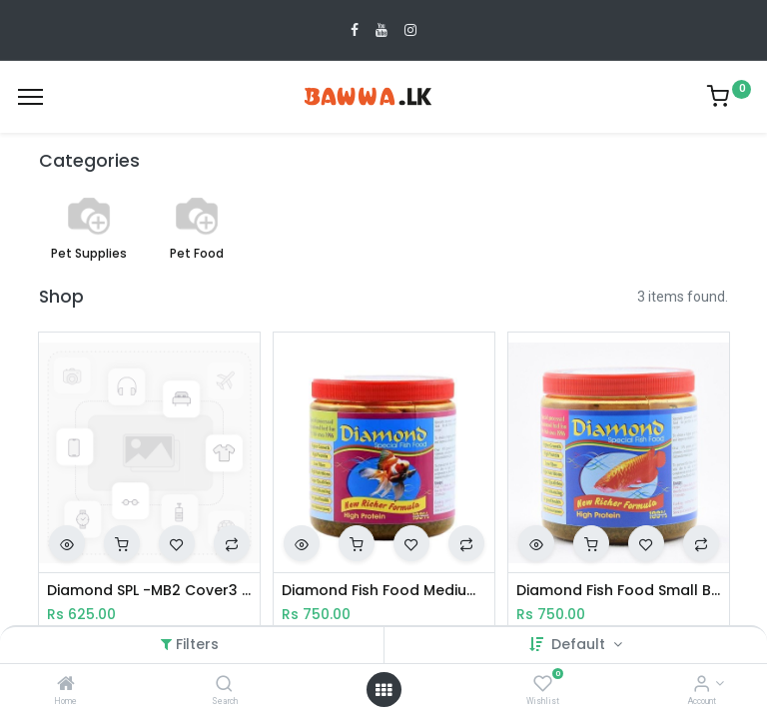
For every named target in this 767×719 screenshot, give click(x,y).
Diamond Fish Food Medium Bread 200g (384, 590)
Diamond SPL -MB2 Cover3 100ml (149, 590)
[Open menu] (383, 690)
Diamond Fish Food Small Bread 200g (618, 590)
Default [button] (580, 644)
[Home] (66, 685)
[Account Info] (701, 685)
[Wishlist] (542, 685)
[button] (67, 543)
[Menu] (30, 97)
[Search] (224, 685)
